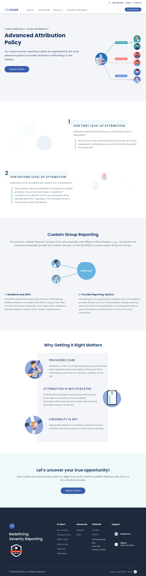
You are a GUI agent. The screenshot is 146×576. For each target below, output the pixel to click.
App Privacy (121, 572)
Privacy (113, 572)
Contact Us (137, 3)
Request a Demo (17, 69)
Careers (95, 534)
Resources (58, 10)
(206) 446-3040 (117, 3)
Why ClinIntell (62, 530)
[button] (30, 10)
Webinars (80, 530)
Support (128, 3)
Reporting (61, 549)
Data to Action (62, 544)
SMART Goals (62, 539)
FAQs (79, 535)
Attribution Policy (64, 535)
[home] (11, 9)
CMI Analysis (62, 553)
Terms (130, 572)
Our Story (96, 530)
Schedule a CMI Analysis (77, 10)
